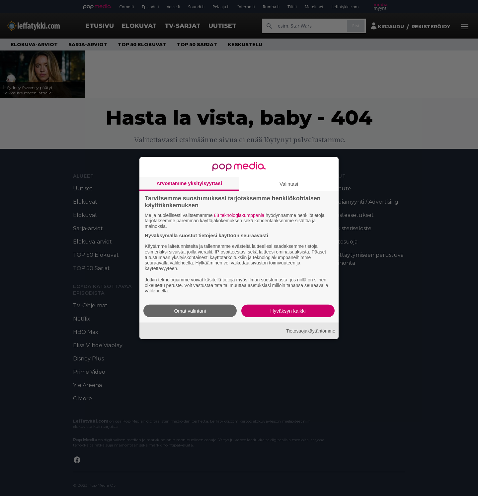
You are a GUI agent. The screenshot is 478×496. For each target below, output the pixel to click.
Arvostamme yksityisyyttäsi (189, 183)
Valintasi (288, 183)
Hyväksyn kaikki (288, 311)
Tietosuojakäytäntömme (310, 330)
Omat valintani (190, 311)
